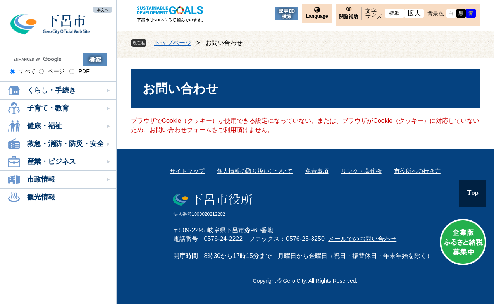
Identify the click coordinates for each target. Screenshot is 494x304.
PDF (84, 71)
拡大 (414, 13)
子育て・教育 (48, 108)
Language (317, 16)
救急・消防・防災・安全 (65, 144)
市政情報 (41, 179)
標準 (394, 13)
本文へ (102, 9)
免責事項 (317, 171)
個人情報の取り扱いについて (255, 171)
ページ (56, 71)
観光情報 (41, 197)
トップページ (172, 43)
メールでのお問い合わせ (362, 238)
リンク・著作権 (361, 171)
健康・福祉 (44, 126)
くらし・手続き (51, 90)
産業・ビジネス (51, 161)
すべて (27, 71)
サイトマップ (187, 171)
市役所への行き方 (417, 171)
